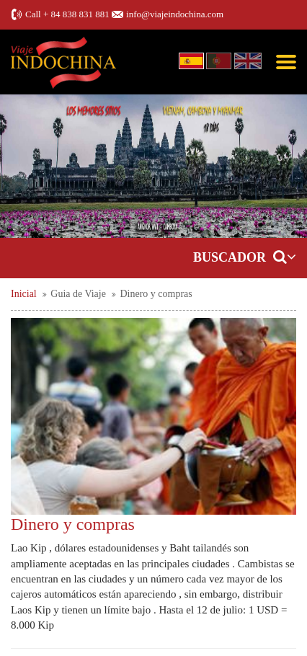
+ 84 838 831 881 (76, 14)
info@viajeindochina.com (174, 14)
